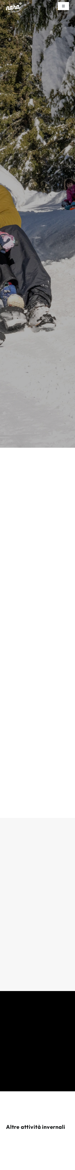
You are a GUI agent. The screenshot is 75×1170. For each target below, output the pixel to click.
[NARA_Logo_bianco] (14, 4)
